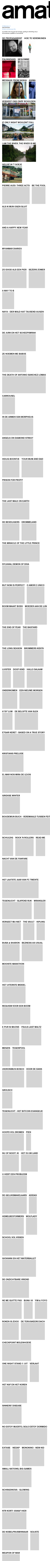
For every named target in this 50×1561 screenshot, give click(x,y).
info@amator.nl (6, 26)
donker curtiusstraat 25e (9, 29)
